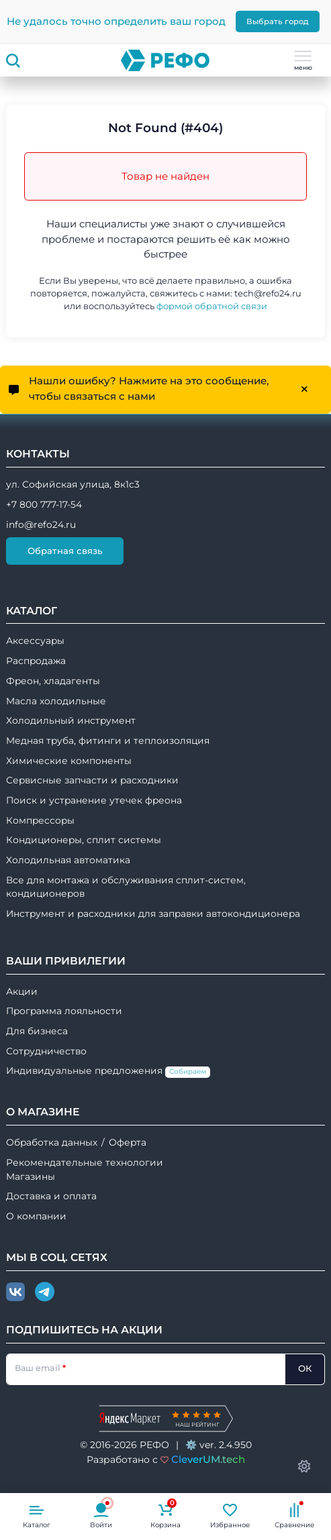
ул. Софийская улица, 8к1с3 (73, 484)
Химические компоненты (69, 760)
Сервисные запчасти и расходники (92, 780)
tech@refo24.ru (267, 293)
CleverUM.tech (208, 1459)
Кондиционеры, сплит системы (83, 839)
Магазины (30, 1176)
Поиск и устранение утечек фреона (94, 800)
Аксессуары (35, 640)
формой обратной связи (211, 306)
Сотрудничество (46, 1051)
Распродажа (36, 660)
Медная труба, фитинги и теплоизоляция (107, 740)
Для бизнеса (37, 1031)
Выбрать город (277, 21)
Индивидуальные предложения (108, 1071)
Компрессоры (40, 820)
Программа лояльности (64, 1010)
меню (303, 61)
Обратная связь (65, 550)
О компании (36, 1216)
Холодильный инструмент (71, 720)
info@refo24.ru (41, 524)
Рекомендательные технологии (84, 1162)
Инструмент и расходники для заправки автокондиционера (153, 913)
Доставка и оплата (51, 1196)
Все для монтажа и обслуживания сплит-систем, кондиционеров (126, 887)
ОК (305, 1368)
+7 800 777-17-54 (44, 504)
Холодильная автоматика (68, 860)
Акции (22, 991)
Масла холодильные (56, 701)
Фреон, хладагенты (53, 680)
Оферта (127, 1142)
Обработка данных (51, 1142)
